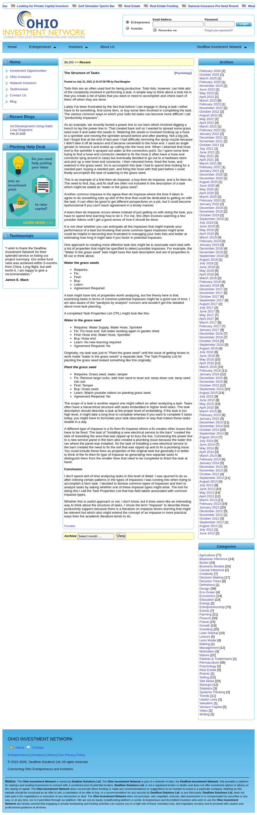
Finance (205, 618)
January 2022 (209, 134)
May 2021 (206, 156)
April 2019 (206, 233)
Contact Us (18, 95)
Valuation (206, 703)
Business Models (211, 566)
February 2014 (210, 459)
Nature (204, 655)
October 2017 (209, 296)
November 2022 (211, 108)
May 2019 (206, 230)
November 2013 (211, 470)
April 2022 (206, 123)
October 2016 (209, 341)
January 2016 (209, 374)
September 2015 (211, 389)
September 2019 (211, 219)
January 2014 (209, 463)
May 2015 (206, 404)
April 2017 (206, 319)
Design (204, 588)
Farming (205, 614)
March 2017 (208, 322)
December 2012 (211, 511)
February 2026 (210, 71)
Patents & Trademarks (215, 659)
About (51, 755)
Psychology (207, 666)
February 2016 (210, 370)
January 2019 (209, 245)
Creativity (206, 574)
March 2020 (208, 197)
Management (209, 648)
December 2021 (211, 137)
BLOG (69, 62)
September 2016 (211, 344)
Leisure (204, 636)
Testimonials (19, 89)
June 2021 (207, 152)
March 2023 (208, 100)
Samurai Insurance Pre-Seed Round (220, 6)
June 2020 (207, 185)
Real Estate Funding (171, 6)
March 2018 (208, 278)
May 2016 (206, 359)
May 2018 (206, 270)
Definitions (207, 585)
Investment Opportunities (28, 70)
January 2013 (209, 507)
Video (203, 710)
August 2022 (208, 115)
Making (204, 644)
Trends (204, 696)
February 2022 (210, 130)
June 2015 (207, 400)
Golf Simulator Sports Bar (103, 6)
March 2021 (208, 163)
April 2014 (206, 452)
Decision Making (211, 577)
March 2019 (208, 237)
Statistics (206, 688)
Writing (204, 714)
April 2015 (206, 407)
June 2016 (207, 356)
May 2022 (206, 119)
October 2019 (209, 215)
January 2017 (209, 330)
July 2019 (206, 222)
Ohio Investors (20, 77)
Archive (70, 536)
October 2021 (209, 145)
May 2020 (206, 189)
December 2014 (211, 422)
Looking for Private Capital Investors (49, 6)
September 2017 (211, 300)
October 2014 (209, 430)
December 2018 (211, 248)
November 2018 (211, 252)
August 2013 (208, 481)
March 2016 (208, 367)
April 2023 (206, 97)
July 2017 (206, 307)
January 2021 (209, 171)
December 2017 (211, 289)
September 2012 (211, 522)
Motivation (207, 651)
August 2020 (208, 182)
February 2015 (210, 415)
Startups (205, 685)
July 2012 (206, 529)
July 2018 (206, 263)
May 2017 (206, 315)
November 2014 (211, 426)
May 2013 (206, 492)
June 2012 (207, 533)
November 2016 (211, 337)
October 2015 (209, 385)
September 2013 (211, 478)
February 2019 (210, 241)
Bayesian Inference (213, 559)
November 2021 (211, 141)
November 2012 (211, 515)
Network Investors (23, 83)
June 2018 (207, 267)
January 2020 (209, 204)
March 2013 (208, 500)
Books (204, 562)
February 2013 (210, 504)
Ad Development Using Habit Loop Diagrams (31, 128)
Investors (76, 47)
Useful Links (208, 699)
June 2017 (207, 311)
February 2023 (210, 104)
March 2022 (208, 126)
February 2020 (210, 200)
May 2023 (206, 93)
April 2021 (206, 160)
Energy (204, 603)
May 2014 (206, 448)
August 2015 (208, 393)
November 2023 (211, 86)
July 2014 (206, 441)
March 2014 (208, 455)
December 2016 (211, 333)
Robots (204, 673)
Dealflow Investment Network (219, 47)
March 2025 (208, 78)
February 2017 (210, 326)
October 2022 (209, 111)
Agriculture (207, 555)
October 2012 (209, 518)
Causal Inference (211, 570)
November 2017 (211, 293)
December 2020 (211, 174)
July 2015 (206, 396)
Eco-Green (207, 592)
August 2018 (208, 259)
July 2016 (206, 352)
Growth (204, 625)
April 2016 (206, 363)
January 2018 (209, 285)
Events (204, 611)
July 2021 (206, 148)
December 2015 (211, 378)
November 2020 (211, 178)
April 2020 (206, 193)
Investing (206, 629)
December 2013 (211, 467)
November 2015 (211, 381)
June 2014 (207, 444)
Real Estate (139, 6)
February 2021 (210, 167)
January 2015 (209, 418)
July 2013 (206, 485)
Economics (207, 596)
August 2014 (208, 437)
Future (204, 622)
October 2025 (209, 74)
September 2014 (211, 433)
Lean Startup (208, 633)
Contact (38, 747)
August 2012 (208, 526)
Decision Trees (210, 581)
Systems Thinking (212, 692)
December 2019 (211, 208)
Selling (204, 677)
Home (12, 47)
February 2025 (210, 82)
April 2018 (206, 274)
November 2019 (211, 211)
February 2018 (210, 282)
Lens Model (208, 640)
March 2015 (208, 411)
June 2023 (207, 89)
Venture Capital (210, 707)
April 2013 (206, 496)
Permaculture (209, 662)
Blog (13, 101)
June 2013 (207, 489)
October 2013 (209, 474)
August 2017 (208, 304)
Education (206, 599)
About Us (107, 47)
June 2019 (207, 226)
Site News (206, 681)
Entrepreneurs (40, 47)
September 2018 (211, 256)
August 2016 (208, 348)
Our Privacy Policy (71, 755)
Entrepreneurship (212, 607)
